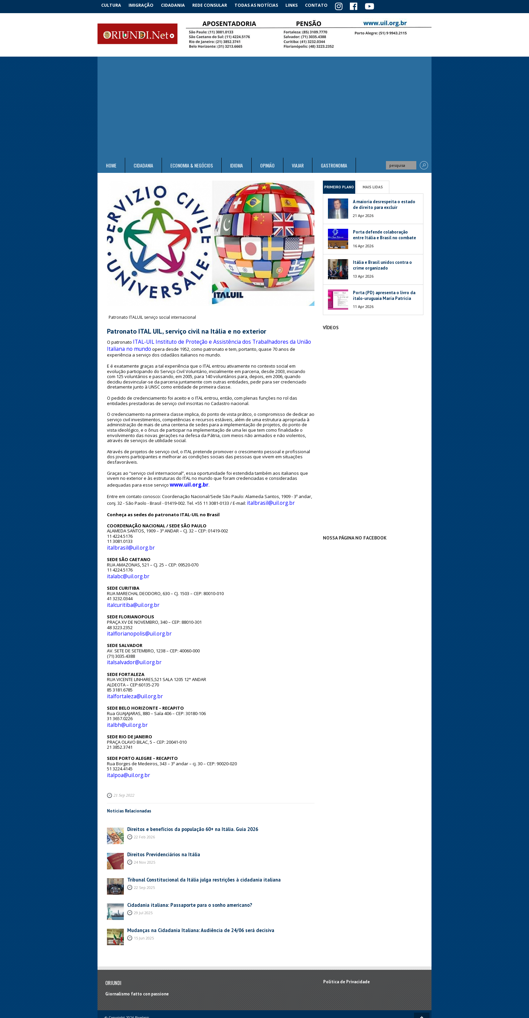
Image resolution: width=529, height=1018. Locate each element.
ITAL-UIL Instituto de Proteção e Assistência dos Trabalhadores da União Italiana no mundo (205, 342)
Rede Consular (215, 4)
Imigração (144, 4)
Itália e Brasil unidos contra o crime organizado (382, 264)
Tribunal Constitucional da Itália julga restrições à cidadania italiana (196, 855)
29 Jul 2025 (143, 888)
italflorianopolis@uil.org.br (134, 618)
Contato (325, 4)
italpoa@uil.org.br (125, 751)
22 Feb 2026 (144, 812)
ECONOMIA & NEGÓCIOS (191, 164)
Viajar (298, 164)
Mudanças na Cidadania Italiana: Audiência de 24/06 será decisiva (192, 906)
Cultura (112, 4)
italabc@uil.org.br (124, 564)
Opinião (267, 164)
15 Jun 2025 (144, 913)
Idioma (236, 164)
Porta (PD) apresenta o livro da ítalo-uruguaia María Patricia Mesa (384, 297)
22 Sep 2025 (144, 862)
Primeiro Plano (339, 185)
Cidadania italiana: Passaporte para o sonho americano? (183, 881)
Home (111, 164)
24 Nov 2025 (144, 837)
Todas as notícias (262, 4)
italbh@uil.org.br (123, 703)
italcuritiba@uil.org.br (128, 591)
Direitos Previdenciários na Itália (160, 830)
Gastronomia (334, 164)
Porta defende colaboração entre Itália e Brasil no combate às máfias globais (384, 236)
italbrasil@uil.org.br (266, 495)
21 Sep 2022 (123, 771)
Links (298, 4)
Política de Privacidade (346, 957)
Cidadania (178, 4)
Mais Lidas (373, 185)
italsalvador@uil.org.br (130, 645)
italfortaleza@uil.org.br (130, 677)
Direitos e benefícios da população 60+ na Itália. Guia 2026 (185, 805)
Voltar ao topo (421, 993)
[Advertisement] (264, 106)
